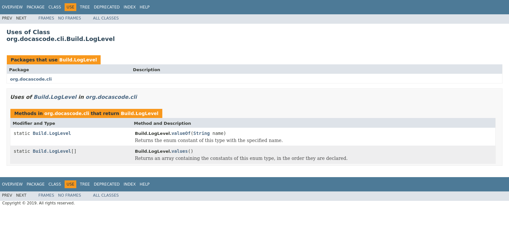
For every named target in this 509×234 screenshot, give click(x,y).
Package (35, 7)
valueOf (181, 133)
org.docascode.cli (31, 79)
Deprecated (107, 7)
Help (145, 7)
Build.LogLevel (78, 59)
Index (130, 7)
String (201, 133)
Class (54, 7)
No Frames (69, 18)
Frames (46, 18)
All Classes (106, 18)
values (179, 151)
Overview (12, 7)
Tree (85, 7)
